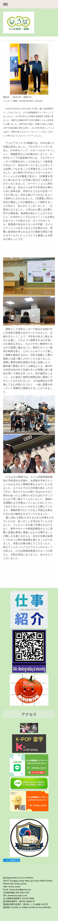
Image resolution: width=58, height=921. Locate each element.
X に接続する (11, 860)
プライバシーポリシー (13, 875)
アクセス (29, 714)
